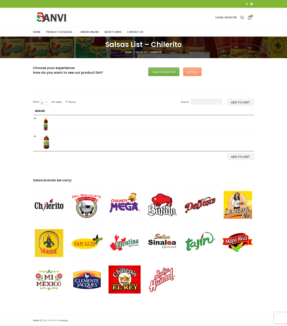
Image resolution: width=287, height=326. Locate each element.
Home (128, 52)
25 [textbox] (42, 102)
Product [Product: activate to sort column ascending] (62, 111)
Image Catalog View (164, 71)
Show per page (47, 102)
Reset (72, 101)
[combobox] (45, 102)
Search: (201, 102)
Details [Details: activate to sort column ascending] (116, 111)
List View (192, 71)
